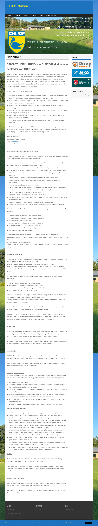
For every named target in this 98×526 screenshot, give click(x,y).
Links (41, 16)
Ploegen (26, 16)
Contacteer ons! (51, 16)
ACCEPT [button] (88, 523)
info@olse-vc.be (16, 141)
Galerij (34, 16)
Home (9, 16)
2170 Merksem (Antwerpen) (14, 513)
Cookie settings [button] (78, 523)
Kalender (17, 16)
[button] (74, 73)
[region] (81, 73)
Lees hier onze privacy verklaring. (81, 95)
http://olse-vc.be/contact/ (23, 144)
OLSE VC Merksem (18, 6)
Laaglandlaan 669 (11, 509)
